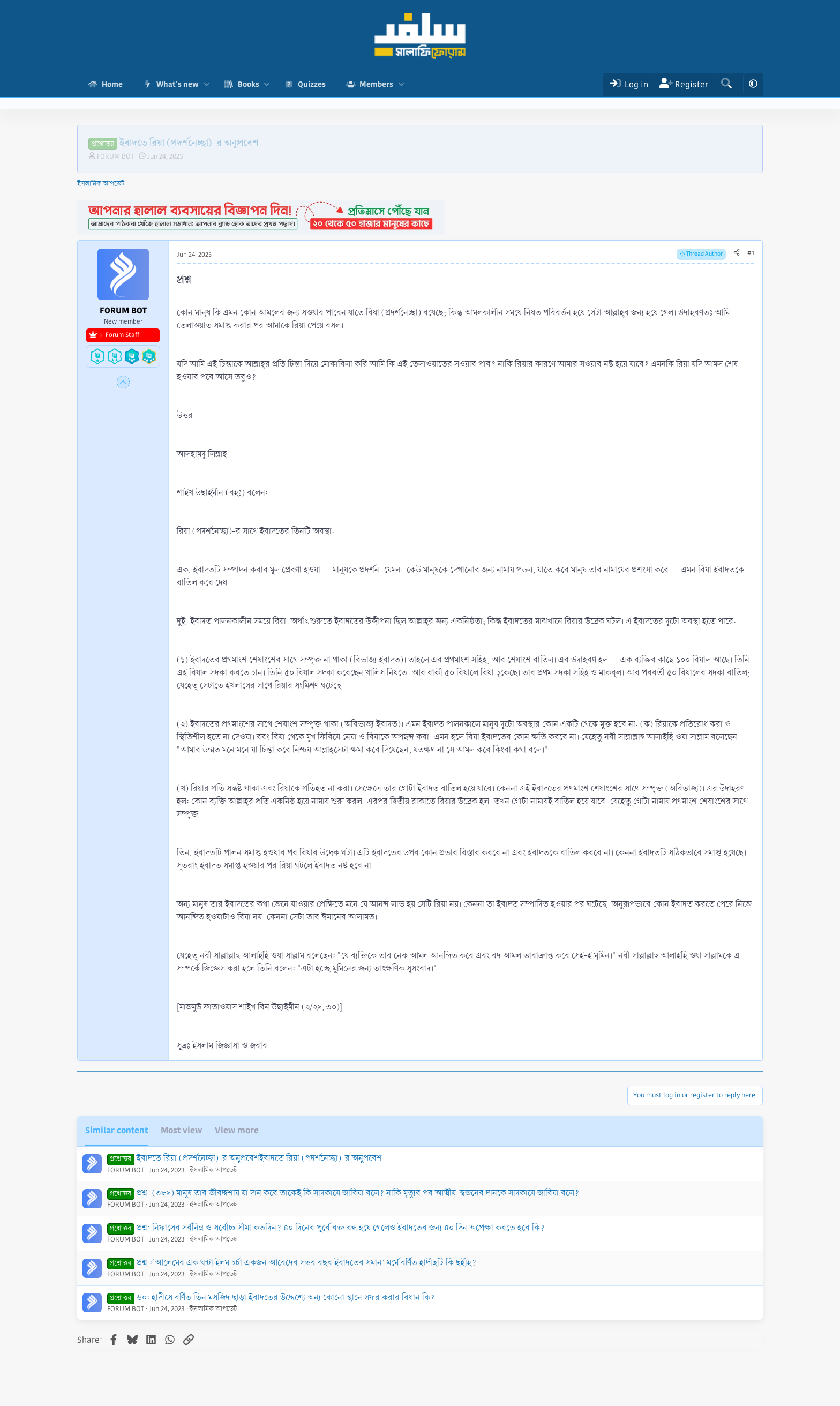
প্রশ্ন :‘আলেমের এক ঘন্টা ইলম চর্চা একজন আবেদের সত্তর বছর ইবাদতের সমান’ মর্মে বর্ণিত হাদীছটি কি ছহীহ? (306, 1263)
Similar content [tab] (116, 1130)
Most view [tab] (181, 1130)
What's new (177, 84)
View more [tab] (237, 1130)
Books (248, 84)
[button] (206, 84)
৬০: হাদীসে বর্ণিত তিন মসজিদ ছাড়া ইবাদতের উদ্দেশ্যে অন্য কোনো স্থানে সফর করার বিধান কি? (286, 1297)
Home (112, 84)
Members (376, 84)
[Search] (726, 84)
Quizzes (312, 84)
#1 (750, 253)
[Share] (737, 253)
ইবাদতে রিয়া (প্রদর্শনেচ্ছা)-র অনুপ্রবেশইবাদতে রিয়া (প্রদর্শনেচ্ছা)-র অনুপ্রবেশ (259, 1158)
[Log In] (628, 84)
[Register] (684, 84)
